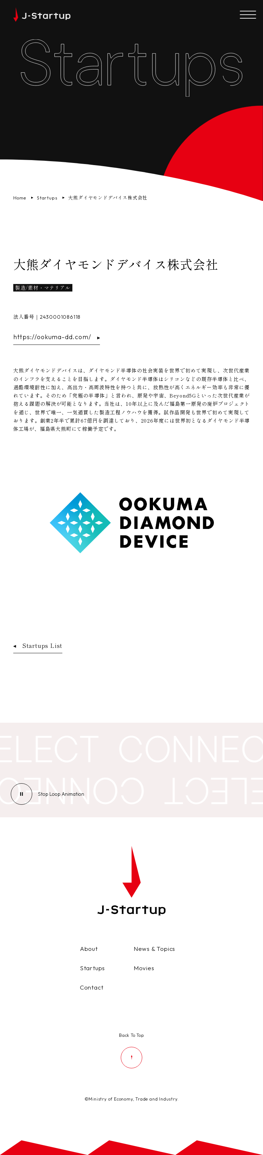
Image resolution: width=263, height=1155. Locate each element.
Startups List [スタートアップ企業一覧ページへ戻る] (37, 645)
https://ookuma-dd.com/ (56, 337)
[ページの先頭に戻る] (131, 1049)
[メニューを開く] (248, 15)
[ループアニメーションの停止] (61, 794)
